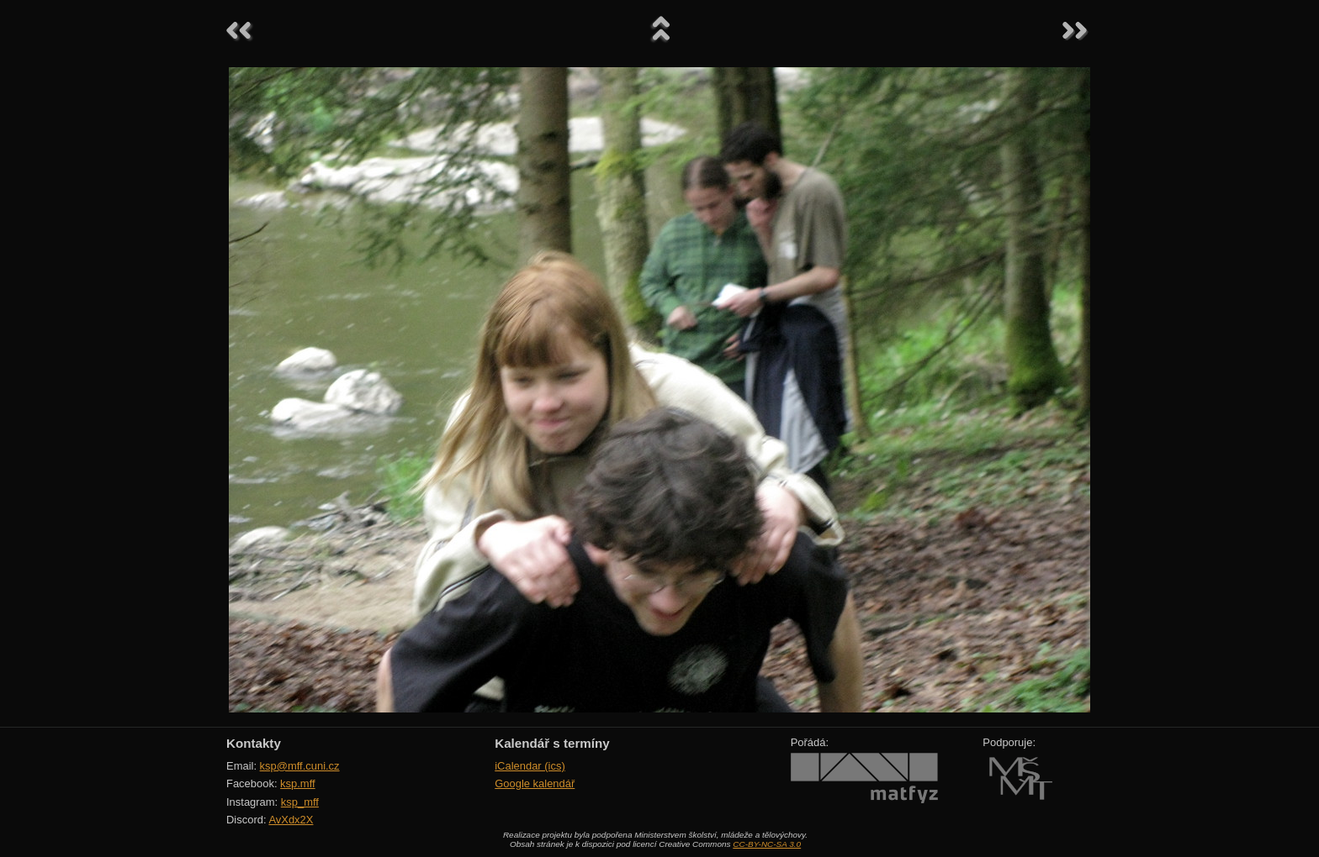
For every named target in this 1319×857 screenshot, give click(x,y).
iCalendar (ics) (530, 766)
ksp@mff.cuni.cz (300, 766)
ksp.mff (297, 783)
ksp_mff (300, 802)
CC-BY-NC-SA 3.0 (767, 844)
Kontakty (253, 743)
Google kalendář (535, 783)
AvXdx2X (290, 819)
